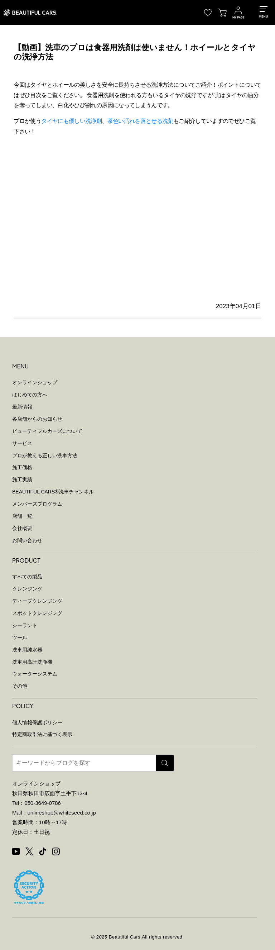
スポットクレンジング (37, 613)
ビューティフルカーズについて (47, 431)
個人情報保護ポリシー (37, 722)
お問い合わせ (27, 540)
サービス (22, 443)
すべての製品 (27, 576)
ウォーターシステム (34, 674)
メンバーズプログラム (37, 504)
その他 (19, 686)
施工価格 (22, 467)
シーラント (24, 625)
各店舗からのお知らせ (37, 419)
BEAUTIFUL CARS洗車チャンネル (53, 492)
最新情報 (22, 407)
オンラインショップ (34, 382)
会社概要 (22, 528)
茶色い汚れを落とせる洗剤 (140, 121)
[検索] (165, 763)
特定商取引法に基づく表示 (42, 734)
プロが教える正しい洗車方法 (44, 455)
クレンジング (27, 589)
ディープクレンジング (37, 601)
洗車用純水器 (27, 650)
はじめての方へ (29, 394)
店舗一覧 (22, 516)
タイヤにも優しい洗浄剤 (71, 121)
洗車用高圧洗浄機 (32, 662)
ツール (19, 637)
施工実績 (22, 479)
